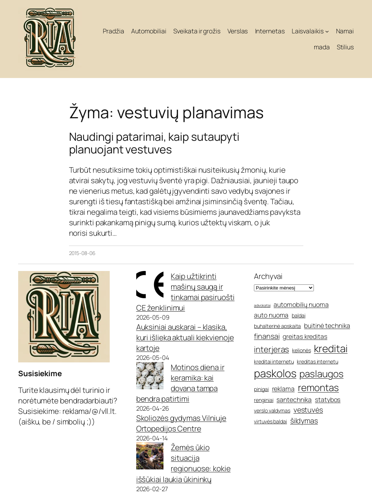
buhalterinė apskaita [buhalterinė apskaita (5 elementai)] (277, 325)
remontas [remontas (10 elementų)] (318, 387)
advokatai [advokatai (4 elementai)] (262, 305)
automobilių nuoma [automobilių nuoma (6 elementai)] (301, 304)
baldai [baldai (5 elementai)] (298, 315)
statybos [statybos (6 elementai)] (327, 399)
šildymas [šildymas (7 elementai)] (304, 421)
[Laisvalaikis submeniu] (327, 31)
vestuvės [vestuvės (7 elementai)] (308, 410)
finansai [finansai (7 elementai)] (266, 336)
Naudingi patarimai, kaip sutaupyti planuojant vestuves (154, 142)
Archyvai (268, 276)
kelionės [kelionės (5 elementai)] (301, 350)
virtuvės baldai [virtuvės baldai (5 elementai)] (270, 421)
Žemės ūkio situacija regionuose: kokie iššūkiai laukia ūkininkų (183, 463)
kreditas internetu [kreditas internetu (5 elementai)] (317, 361)
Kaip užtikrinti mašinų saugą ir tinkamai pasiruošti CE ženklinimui (185, 292)
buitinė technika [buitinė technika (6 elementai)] (327, 325)
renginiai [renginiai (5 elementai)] (263, 400)
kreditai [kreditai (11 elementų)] (330, 348)
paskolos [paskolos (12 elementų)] (275, 373)
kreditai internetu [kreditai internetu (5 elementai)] (274, 361)
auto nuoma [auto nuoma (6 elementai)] (271, 315)
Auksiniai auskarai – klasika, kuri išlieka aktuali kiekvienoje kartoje (185, 337)
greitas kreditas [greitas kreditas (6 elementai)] (305, 336)
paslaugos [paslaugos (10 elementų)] (321, 373)
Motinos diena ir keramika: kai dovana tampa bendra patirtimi (180, 383)
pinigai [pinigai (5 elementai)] (261, 389)
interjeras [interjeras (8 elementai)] (271, 349)
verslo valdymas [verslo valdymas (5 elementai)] (272, 410)
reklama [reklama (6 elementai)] (283, 388)
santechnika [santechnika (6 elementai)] (294, 399)
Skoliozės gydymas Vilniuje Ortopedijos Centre (181, 423)
